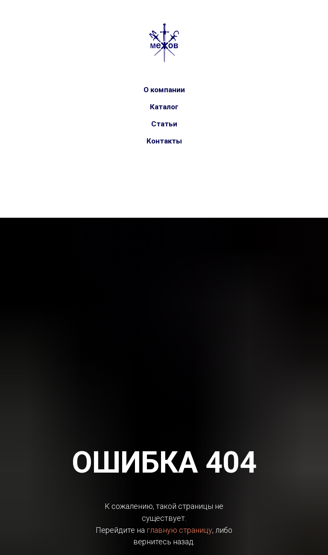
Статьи (164, 124)
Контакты (164, 141)
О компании (164, 89)
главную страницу (179, 530)
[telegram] (172, 177)
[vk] (155, 177)
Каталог (164, 106)
